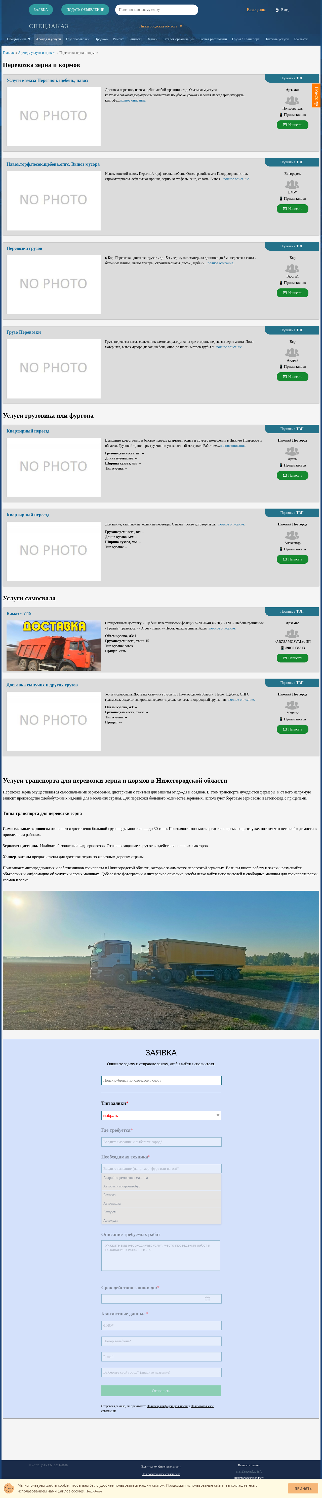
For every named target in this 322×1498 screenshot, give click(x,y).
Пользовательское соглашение (161, 1474)
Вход (285, 10)
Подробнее (94, 1491)
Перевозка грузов (24, 248)
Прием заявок (295, 115)
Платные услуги (276, 39)
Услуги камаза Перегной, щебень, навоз (47, 80)
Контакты (301, 39)
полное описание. (133, 100)
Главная (9, 53)
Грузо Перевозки (24, 332)
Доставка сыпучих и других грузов (42, 684)
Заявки (152, 39)
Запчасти (135, 39)
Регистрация (256, 10)
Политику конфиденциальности (167, 1406)
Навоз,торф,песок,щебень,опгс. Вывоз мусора (53, 164)
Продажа (101, 39)
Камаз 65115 (19, 613)
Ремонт (118, 39)
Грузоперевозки (78, 39)
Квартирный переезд (28, 431)
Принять (303, 1488)
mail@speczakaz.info (249, 1471)
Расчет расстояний (213, 39)
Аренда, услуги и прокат (36, 53)
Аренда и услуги (48, 39)
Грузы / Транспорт (245, 39)
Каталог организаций (178, 39)
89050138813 (295, 648)
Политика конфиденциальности (161, 1466)
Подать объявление (85, 10)
